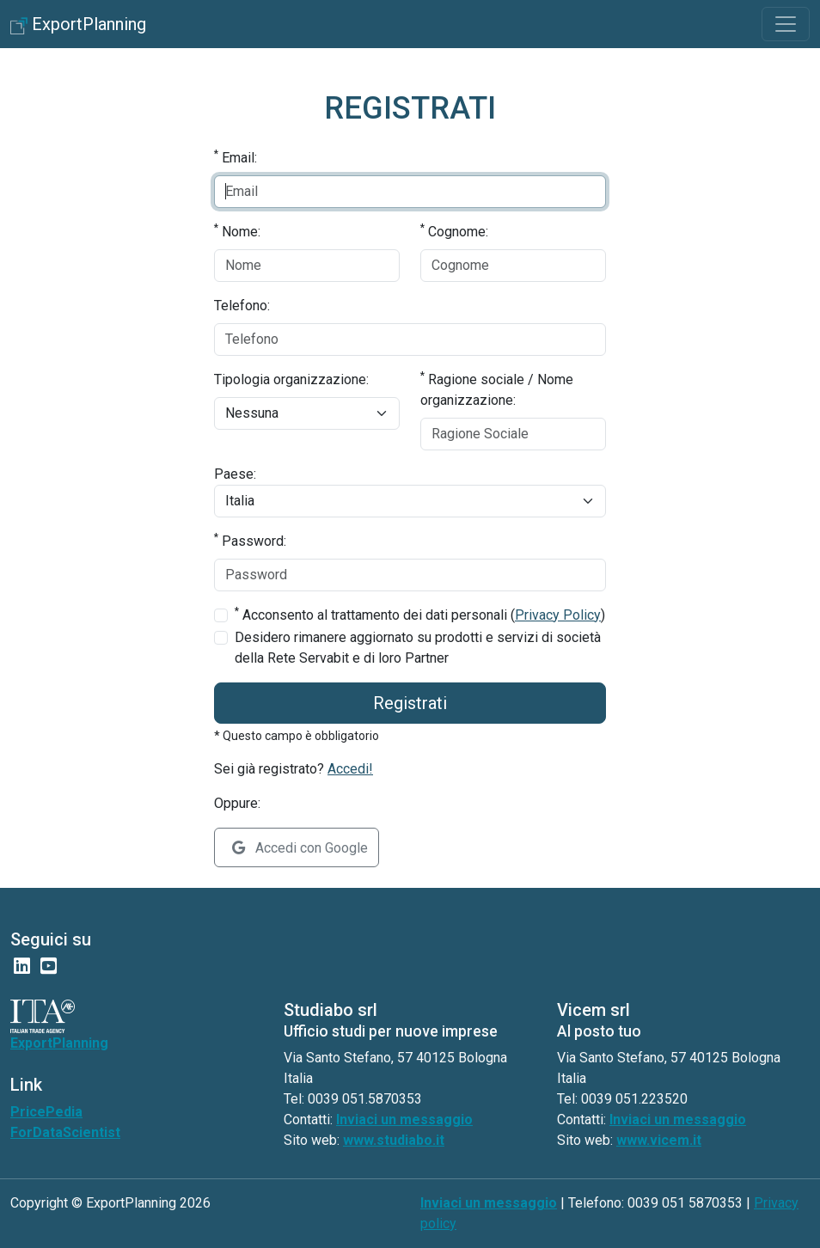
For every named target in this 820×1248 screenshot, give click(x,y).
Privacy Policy (558, 615)
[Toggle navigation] (786, 24)
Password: (250, 540)
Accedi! (350, 769)
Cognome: (454, 231)
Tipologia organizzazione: (291, 379)
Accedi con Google (300, 848)
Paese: (235, 474)
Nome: (237, 231)
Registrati (410, 703)
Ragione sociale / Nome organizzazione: (496, 389)
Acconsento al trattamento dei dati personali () (420, 614)
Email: (235, 157)
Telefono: (242, 305)
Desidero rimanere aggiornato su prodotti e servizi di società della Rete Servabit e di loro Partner (418, 647)
